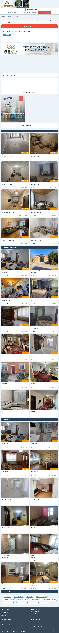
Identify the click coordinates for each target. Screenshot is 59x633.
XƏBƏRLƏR (4, 612)
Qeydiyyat (33, 12)
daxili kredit (29, 596)
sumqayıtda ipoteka (50, 599)
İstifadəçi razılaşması (35, 611)
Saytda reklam (4, 622)
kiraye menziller (8, 603)
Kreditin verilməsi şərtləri (36, 622)
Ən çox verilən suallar (35, 615)
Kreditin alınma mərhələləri (36, 626)
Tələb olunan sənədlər (35, 624)
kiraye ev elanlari (20, 603)
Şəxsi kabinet (24, 12)
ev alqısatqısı (44, 603)
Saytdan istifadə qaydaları (6, 624)
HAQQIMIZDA (5, 609)
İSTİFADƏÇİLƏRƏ (35, 609)
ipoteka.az (23, 631)
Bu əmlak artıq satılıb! (30, 26)
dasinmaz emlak (33, 603)
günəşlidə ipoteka (36, 599)
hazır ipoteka (7, 596)
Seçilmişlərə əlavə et (30, 92)
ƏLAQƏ (3, 615)
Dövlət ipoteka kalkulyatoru (29, 125)
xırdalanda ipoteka (8, 599)
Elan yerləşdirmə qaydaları (36, 613)
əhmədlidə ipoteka (22, 599)
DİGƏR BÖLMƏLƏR (6, 619)
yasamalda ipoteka (41, 596)
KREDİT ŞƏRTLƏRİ (36, 619)
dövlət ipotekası (18, 596)
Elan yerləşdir (45, 12)
